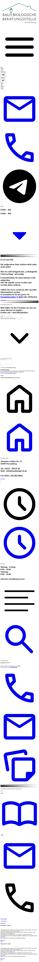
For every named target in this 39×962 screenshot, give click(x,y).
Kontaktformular (8, 297)
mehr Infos (3, 941)
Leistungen (3, 74)
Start (1, 67)
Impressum (3, 922)
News (2, 87)
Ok (1, 942)
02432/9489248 (4, 919)
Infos (2, 69)
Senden (2, 376)
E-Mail (20, 297)
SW (2, 84)
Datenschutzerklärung (11, 374)
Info (1, 206)
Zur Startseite (3, 300)
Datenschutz (3, 924)
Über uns (3, 80)
